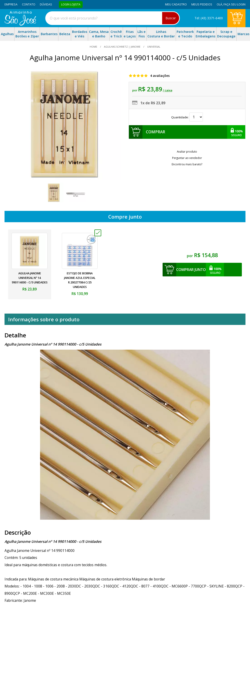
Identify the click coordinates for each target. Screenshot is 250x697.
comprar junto (191, 269)
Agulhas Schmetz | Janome (122, 46)
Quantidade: (187, 117)
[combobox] (112, 18)
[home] (20, 24)
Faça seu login (234, 4)
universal (153, 46)
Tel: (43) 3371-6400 (209, 18)
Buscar (171, 18)
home (94, 46)
